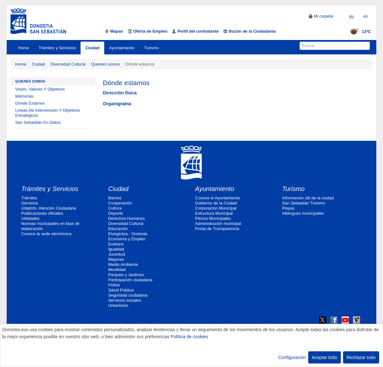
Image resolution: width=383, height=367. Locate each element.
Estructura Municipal (214, 213)
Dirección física (120, 92)
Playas (288, 208)
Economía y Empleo (126, 238)
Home (23, 47)
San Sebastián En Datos (38, 122)
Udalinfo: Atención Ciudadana (48, 208)
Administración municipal (218, 223)
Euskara (115, 244)
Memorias (24, 96)
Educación (118, 228)
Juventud (116, 254)
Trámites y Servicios (57, 47)
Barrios (114, 197)
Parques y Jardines (126, 274)
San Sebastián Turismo (303, 203)
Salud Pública (121, 290)
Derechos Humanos (126, 218)
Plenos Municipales (213, 218)
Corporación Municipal (215, 208)
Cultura (114, 208)
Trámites (29, 197)
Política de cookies (189, 336)
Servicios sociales (124, 300)
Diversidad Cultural (68, 64)
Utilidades (30, 218)
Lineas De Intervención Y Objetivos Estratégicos (47, 113)
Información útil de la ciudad (308, 197)
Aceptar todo (324, 357)
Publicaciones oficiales (42, 213)
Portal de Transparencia (217, 228)
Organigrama (117, 103)
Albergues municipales (303, 213)
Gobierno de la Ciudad (216, 203)
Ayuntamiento (121, 47)
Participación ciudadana (130, 279)
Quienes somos (105, 64)
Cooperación (120, 203)
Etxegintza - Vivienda (127, 233)
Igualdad (116, 249)
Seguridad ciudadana (127, 295)
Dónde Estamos (30, 103)
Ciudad (92, 47)
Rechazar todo (361, 357)
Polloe (114, 285)
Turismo (151, 47)
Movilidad (117, 269)
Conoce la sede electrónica (46, 233)
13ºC (358, 31)
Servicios (29, 203)
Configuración (292, 357)
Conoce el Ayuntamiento (217, 197)
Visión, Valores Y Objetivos (40, 89)
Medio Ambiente (123, 264)
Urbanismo (118, 305)
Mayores (116, 259)
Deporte (115, 213)
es (365, 16)
